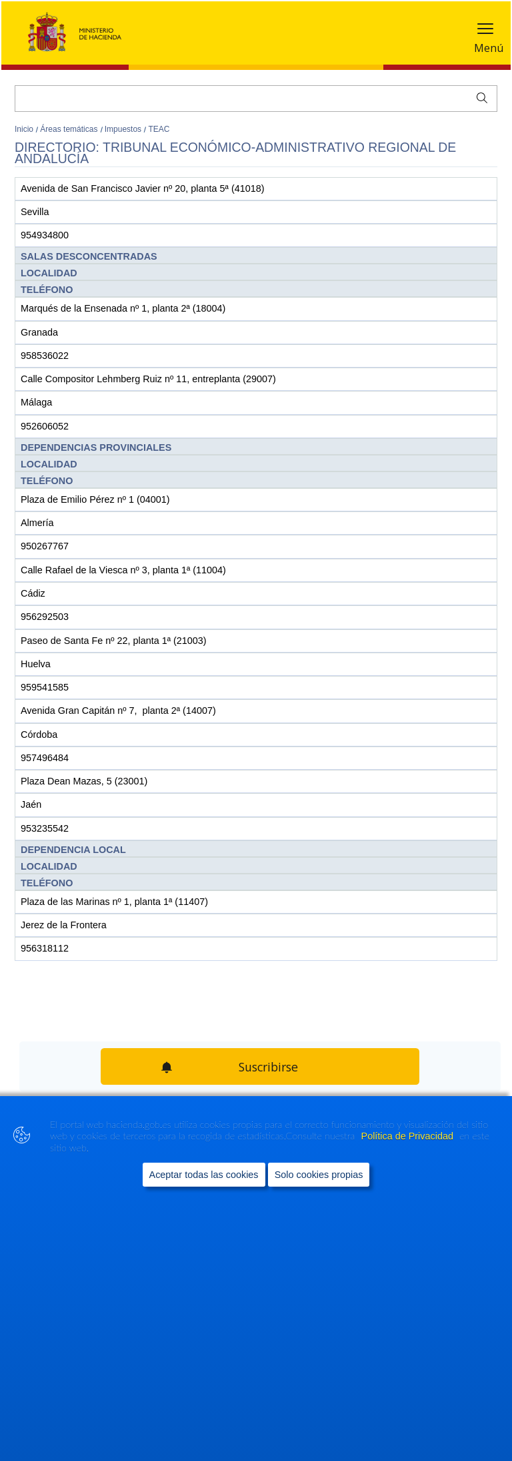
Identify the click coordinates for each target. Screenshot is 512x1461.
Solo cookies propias (319, 1174)
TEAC (158, 129)
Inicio (25, 129)
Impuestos (124, 129)
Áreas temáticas (69, 129)
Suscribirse (268, 1067)
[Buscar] (256, 98)
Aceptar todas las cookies (204, 1174)
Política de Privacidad (408, 1136)
